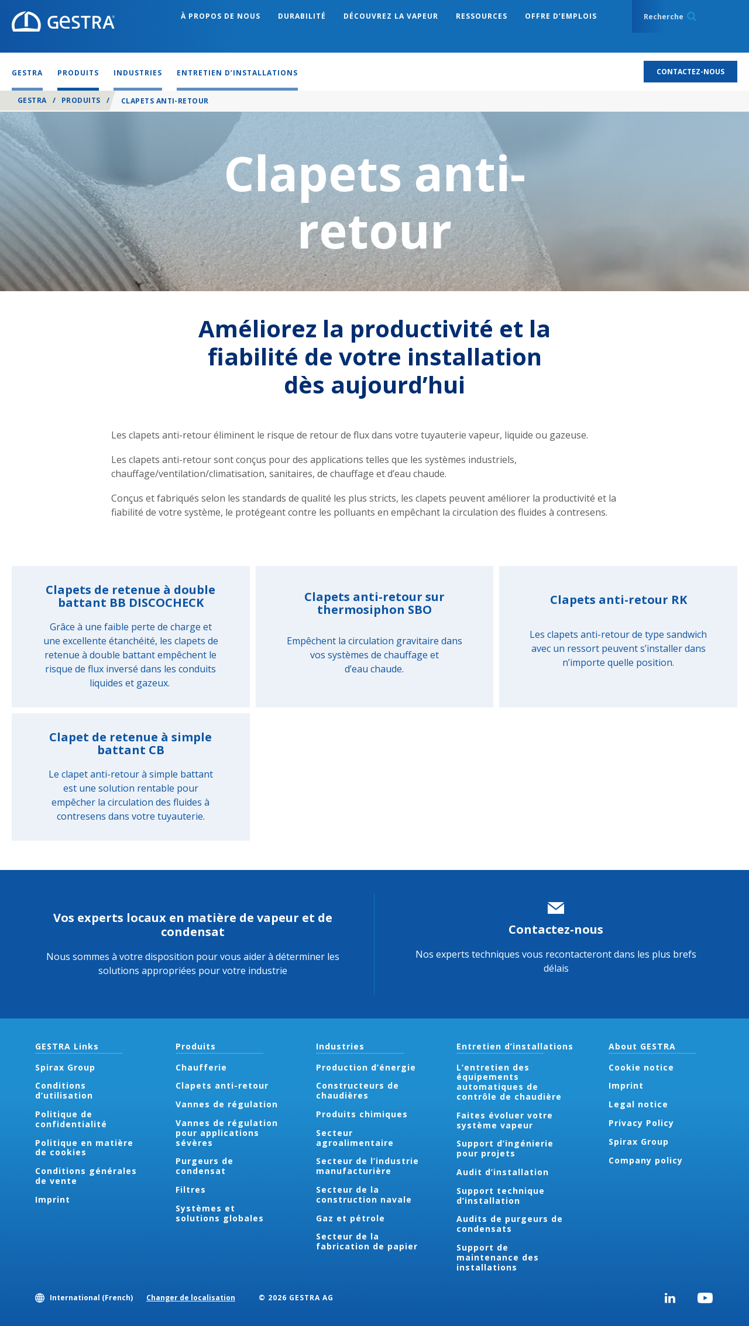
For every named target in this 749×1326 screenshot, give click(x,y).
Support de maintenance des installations (497, 1257)
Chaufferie (201, 1067)
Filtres (191, 1189)
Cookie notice (641, 1067)
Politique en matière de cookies (84, 1147)
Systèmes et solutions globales (220, 1213)
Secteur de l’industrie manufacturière (367, 1165)
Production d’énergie (366, 1067)
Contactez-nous (556, 929)
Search (691, 16)
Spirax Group (65, 1067)
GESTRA (32, 100)
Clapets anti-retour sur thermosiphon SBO (374, 603)
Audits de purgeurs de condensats (509, 1223)
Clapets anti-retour (222, 1085)
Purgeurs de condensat (204, 1165)
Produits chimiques (362, 1114)
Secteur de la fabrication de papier (367, 1241)
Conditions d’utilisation (64, 1090)
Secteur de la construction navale (364, 1194)
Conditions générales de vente (86, 1175)
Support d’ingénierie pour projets (505, 1148)
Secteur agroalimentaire (355, 1137)
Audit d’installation (502, 1171)
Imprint (52, 1199)
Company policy (646, 1160)
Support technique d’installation (500, 1195)
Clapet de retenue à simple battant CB (130, 743)
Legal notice (638, 1104)
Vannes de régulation (227, 1104)
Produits (81, 100)
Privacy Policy (641, 1122)
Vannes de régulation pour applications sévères (227, 1132)
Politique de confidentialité (71, 1119)
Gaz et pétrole (350, 1218)
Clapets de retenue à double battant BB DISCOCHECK (130, 596)
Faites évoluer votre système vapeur (504, 1120)
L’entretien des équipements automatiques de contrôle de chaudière (509, 1082)
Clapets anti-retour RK (618, 599)
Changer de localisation (190, 1298)
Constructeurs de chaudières (357, 1090)
